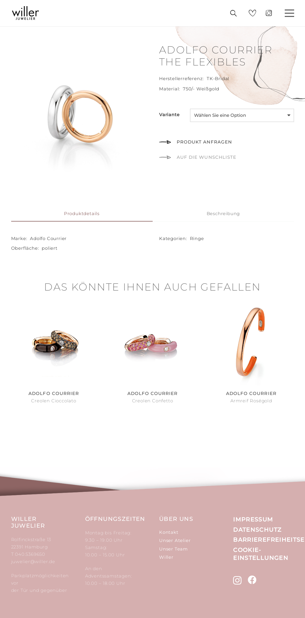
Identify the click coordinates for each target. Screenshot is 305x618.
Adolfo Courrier (48, 238)
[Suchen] (233, 13)
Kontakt (168, 532)
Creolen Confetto (152, 400)
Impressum (253, 519)
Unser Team (173, 549)
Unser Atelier (175, 540)
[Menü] (289, 13)
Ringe (197, 238)
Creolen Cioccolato (53, 400)
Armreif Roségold (251, 400)
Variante (169, 114)
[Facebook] (252, 579)
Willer (166, 557)
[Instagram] (237, 580)
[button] (197, 157)
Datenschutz (257, 529)
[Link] (25, 13)
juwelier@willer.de (33, 561)
